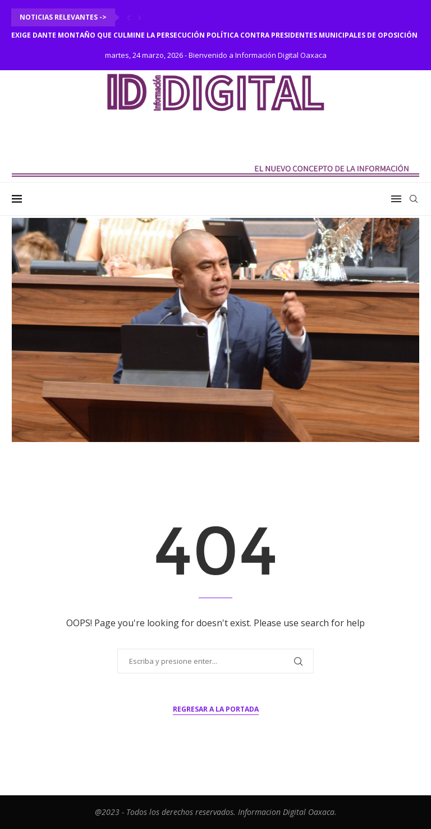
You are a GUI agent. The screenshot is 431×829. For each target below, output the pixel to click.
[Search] (413, 199)
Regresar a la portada (216, 709)
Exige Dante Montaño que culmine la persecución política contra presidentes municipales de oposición (214, 35)
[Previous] (128, 17)
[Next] (139, 17)
